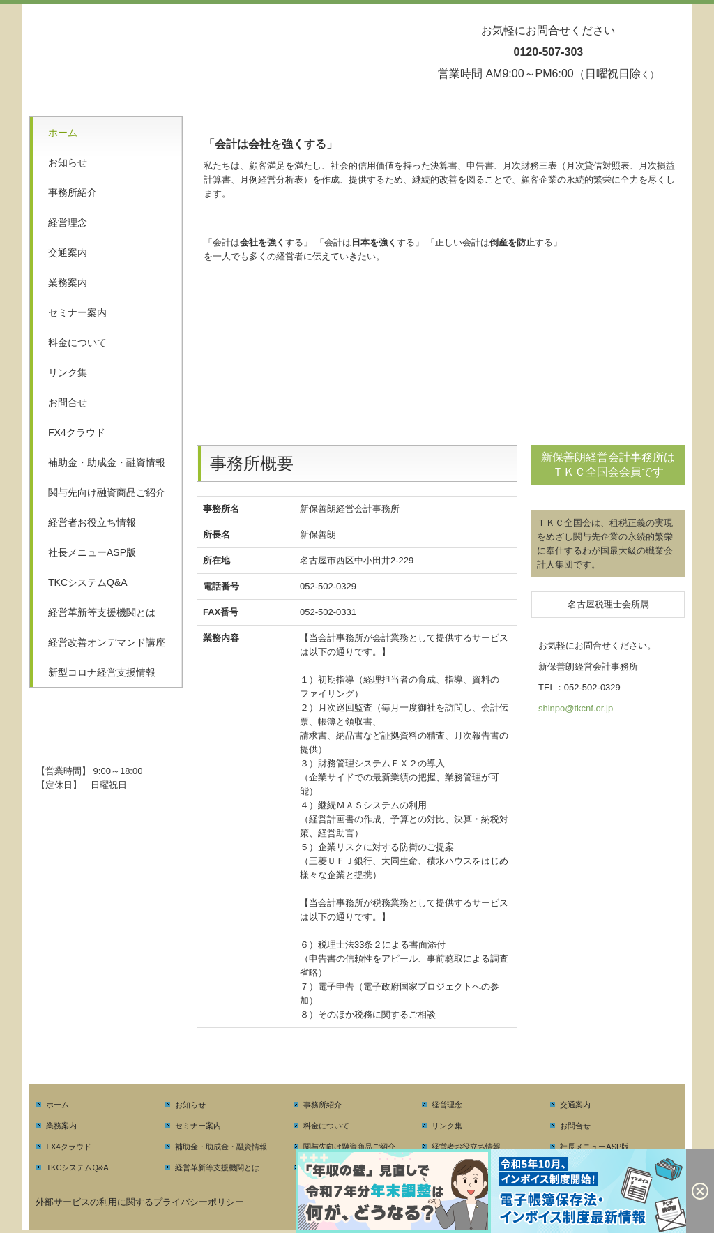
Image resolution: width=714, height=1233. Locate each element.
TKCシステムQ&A (88, 582)
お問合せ (67, 402)
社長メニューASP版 (92, 552)
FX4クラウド (76, 432)
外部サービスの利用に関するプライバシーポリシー (140, 1202)
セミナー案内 (77, 312)
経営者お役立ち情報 (92, 522)
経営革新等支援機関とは (101, 612)
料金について (77, 342)
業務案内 (67, 282)
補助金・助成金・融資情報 (106, 462)
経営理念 (67, 222)
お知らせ (67, 162)
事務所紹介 (72, 192)
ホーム (62, 132)
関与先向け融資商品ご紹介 (106, 492)
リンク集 (67, 372)
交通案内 (67, 252)
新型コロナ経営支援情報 (101, 672)
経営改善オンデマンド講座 (106, 642)
